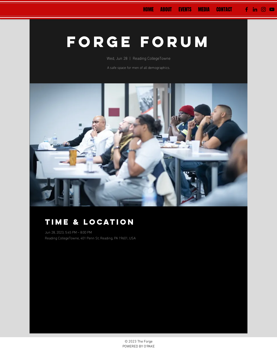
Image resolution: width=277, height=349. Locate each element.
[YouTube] (272, 9)
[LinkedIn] (255, 9)
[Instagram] (263, 9)
